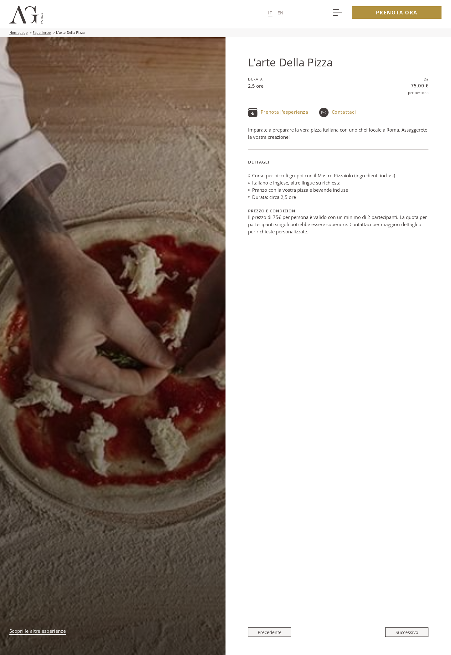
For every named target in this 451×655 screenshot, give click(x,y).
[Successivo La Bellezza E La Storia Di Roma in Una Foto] (404, 632)
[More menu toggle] (337, 12)
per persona (418, 92)
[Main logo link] (26, 21)
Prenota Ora (396, 12)
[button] (276, 13)
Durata (255, 79)
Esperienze (42, 32)
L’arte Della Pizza (70, 32)
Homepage (18, 32)
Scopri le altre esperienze (37, 631)
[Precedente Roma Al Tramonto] (271, 632)
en (280, 13)
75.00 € (419, 85)
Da (426, 79)
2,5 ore (255, 86)
